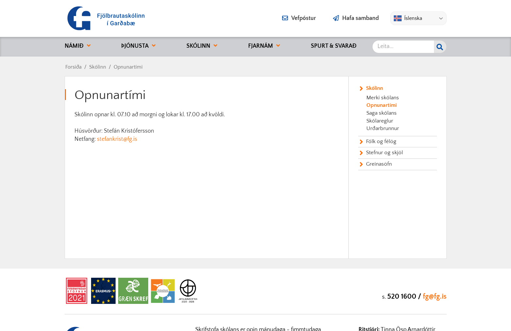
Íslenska (408, 18)
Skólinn (97, 67)
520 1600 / (405, 296)
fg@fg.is (435, 296)
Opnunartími (128, 67)
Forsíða (73, 67)
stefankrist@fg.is (117, 139)
